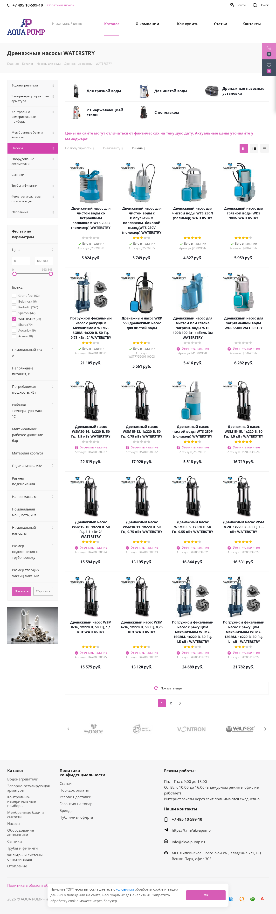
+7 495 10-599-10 (187, 819)
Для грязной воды (104, 90)
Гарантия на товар (76, 803)
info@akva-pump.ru (188, 841)
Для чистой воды (170, 90)
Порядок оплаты (74, 790)
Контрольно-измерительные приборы (21, 801)
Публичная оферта (76, 817)
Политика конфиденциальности (82, 773)
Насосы (13, 823)
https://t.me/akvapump (191, 830)
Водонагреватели (22, 779)
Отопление (17, 866)
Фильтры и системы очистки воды (25, 857)
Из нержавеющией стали (105, 112)
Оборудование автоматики (20, 832)
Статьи (66, 783)
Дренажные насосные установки (243, 91)
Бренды (66, 810)
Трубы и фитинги (22, 848)
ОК (206, 895)
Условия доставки (75, 796)
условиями (125, 889)
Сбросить (43, 591)
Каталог (15, 770)
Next (265, 728)
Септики (14, 841)
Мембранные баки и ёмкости (25, 814)
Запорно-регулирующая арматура (28, 788)
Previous (68, 728)
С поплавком (166, 112)
